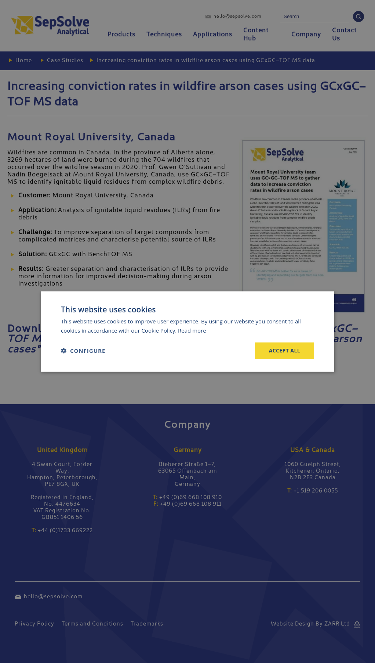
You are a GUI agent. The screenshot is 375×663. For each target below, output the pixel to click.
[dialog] (187, 331)
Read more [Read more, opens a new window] (192, 330)
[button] (83, 350)
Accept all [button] (284, 350)
